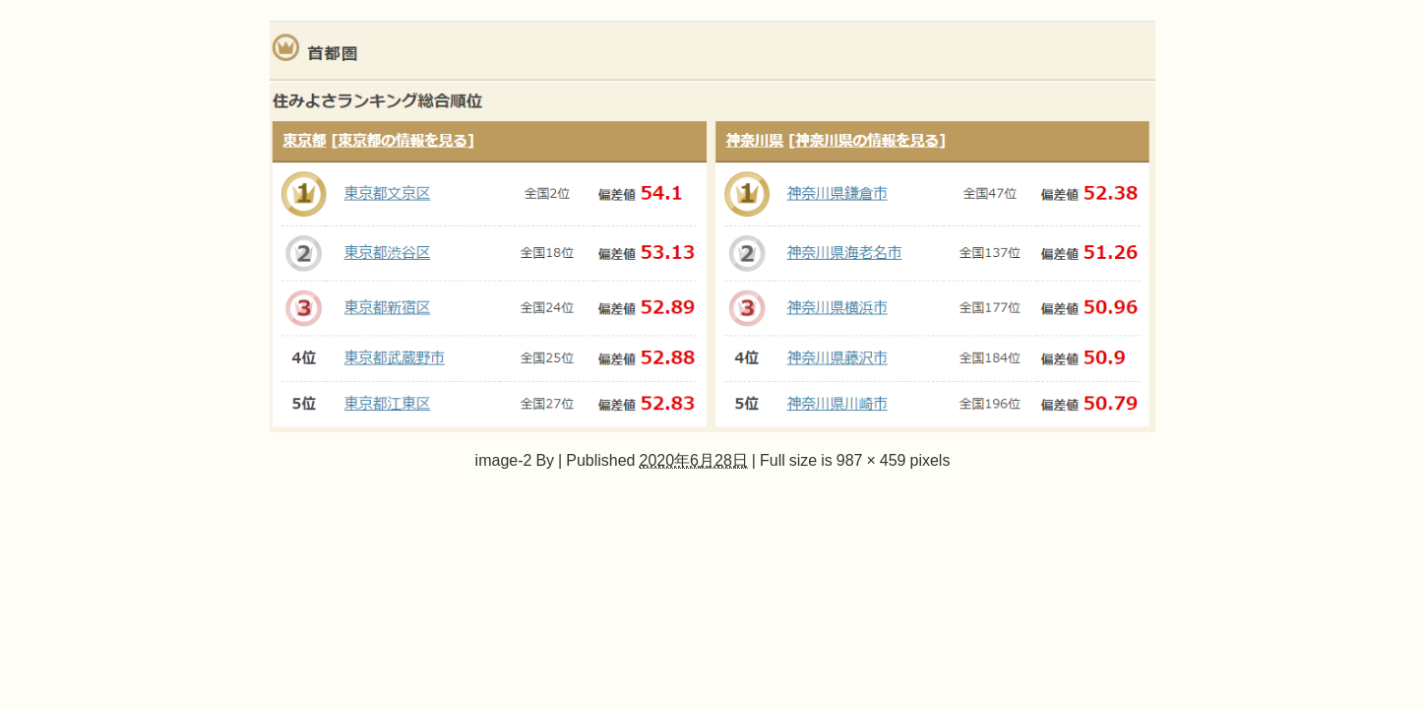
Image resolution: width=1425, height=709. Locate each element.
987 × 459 (871, 460)
